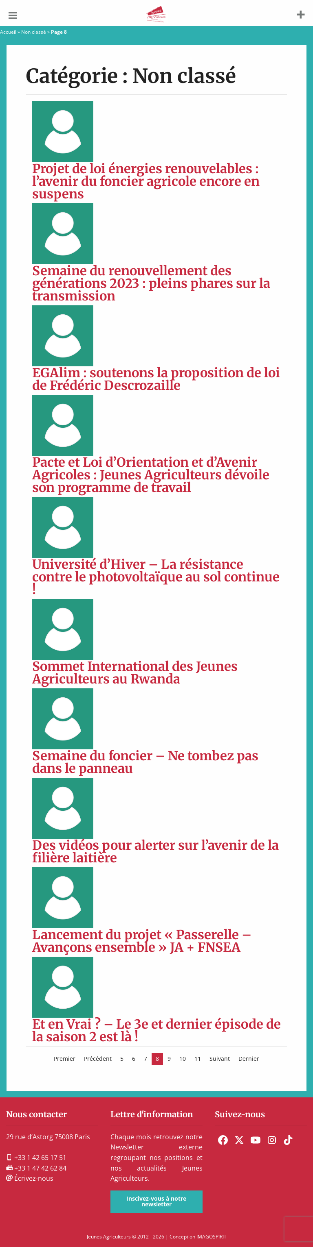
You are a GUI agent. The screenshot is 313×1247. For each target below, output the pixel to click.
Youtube (255, 1140)
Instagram (272, 1140)
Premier (64, 1058)
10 (182, 1058)
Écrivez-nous (29, 1178)
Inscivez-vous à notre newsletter (156, 1201)
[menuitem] (223, 1140)
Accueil (8, 31)
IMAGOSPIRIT (211, 1236)
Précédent (98, 1058)
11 (197, 1058)
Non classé (33, 31)
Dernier (248, 1058)
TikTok (288, 1140)
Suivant (219, 1058)
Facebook (223, 1140)
